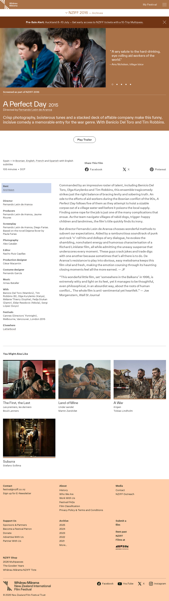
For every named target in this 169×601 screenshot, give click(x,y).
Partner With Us (12, 541)
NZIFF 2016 (32, 92)
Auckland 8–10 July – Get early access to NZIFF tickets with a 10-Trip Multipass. (84, 22)
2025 (62, 525)
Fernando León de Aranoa (35, 109)
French (40, 160)
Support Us (9, 520)
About (63, 485)
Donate (7, 533)
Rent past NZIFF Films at (121, 535)
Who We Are (66, 494)
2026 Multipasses (13, 561)
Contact (7, 485)
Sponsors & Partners (15, 525)
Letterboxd (9, 329)
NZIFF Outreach (125, 494)
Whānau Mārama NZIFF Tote (19, 569)
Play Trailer (84, 139)
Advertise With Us (13, 537)
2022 (62, 537)
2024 (62, 529)
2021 (62, 541)
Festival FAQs (67, 502)
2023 (62, 533)
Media (119, 485)
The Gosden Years (13, 565)
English (30, 160)
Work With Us (67, 498)
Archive (63, 520)
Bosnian (20, 160)
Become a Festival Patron (17, 529)
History (63, 490)
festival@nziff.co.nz (14, 489)
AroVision (8, 190)
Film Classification (69, 506)
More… (63, 545)
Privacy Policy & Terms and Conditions (81, 510)
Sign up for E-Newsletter (17, 493)
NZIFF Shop (10, 557)
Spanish (54, 160)
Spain (6, 160)
